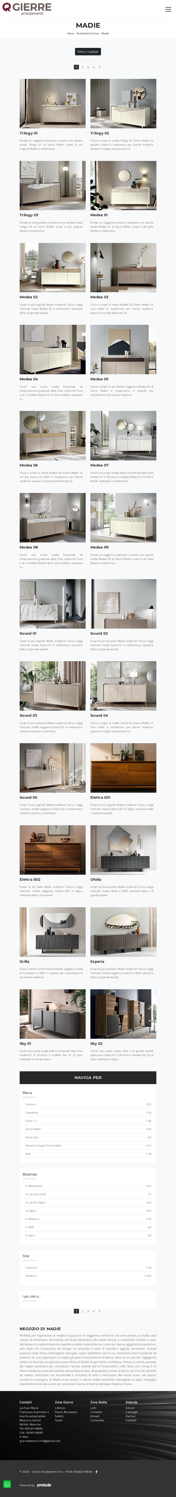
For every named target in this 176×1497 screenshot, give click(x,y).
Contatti (131, 1420)
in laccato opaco (88, 1202)
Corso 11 (88, 1121)
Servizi (130, 1408)
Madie (105, 33)
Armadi (95, 1416)
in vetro (88, 1235)
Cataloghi (132, 1412)
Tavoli (58, 1420)
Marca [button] (27, 1092)
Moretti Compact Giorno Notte (88, 1145)
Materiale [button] (30, 1174)
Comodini (96, 1412)
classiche (88, 1267)
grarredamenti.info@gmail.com (40, 1441)
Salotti (59, 1416)
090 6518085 (34, 1428)
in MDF (88, 1227)
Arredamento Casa (88, 33)
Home (70, 33)
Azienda (132, 1402)
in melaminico (88, 1186)
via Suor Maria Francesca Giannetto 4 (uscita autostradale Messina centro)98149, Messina (34, 1416)
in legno (88, 1211)
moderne (88, 1276)
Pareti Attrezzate (66, 1412)
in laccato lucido (88, 1194)
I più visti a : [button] (31, 1296)
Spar (88, 1154)
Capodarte (88, 1112)
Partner (131, 1416)
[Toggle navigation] (168, 9)
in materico (88, 1219)
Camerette (97, 1420)
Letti (93, 1408)
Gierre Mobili (88, 1129)
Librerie (60, 1408)
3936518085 (34, 1432)
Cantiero (88, 1104)
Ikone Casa (88, 1137)
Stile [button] (26, 1256)
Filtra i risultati (88, 51)
